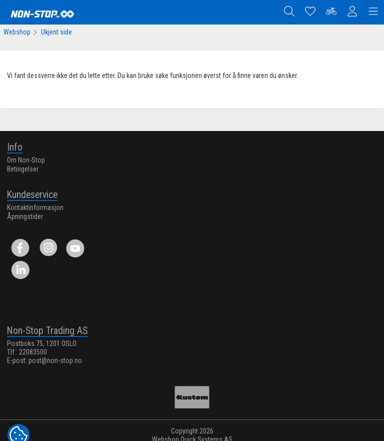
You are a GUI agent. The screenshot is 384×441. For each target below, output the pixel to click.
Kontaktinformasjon (35, 206)
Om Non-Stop (26, 158)
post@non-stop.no (55, 358)
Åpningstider (25, 214)
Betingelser (22, 167)
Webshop (17, 32)
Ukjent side (56, 32)
